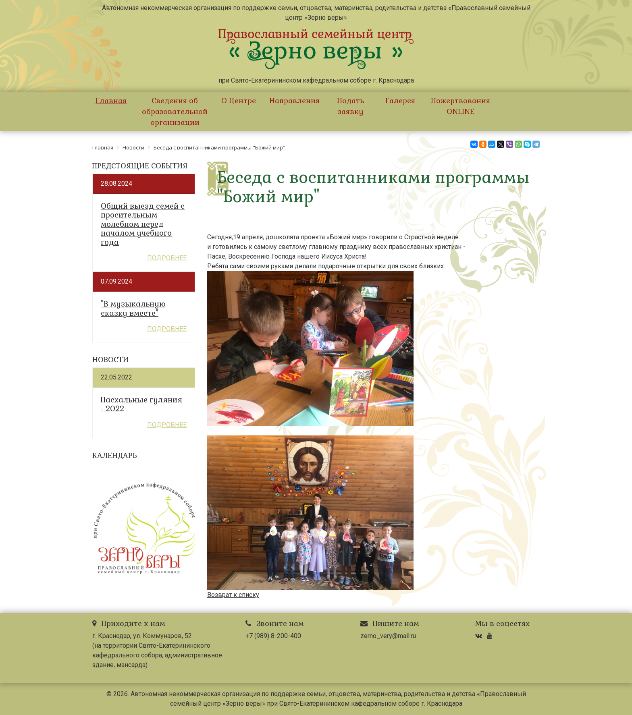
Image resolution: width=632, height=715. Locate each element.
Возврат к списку (233, 595)
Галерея (400, 100)
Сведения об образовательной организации (175, 111)
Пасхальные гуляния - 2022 (141, 404)
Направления (294, 100)
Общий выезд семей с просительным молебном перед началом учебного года (143, 224)
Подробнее (167, 258)
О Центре (238, 100)
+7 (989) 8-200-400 (273, 636)
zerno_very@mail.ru (388, 636)
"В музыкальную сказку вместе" (133, 308)
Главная (111, 100)
